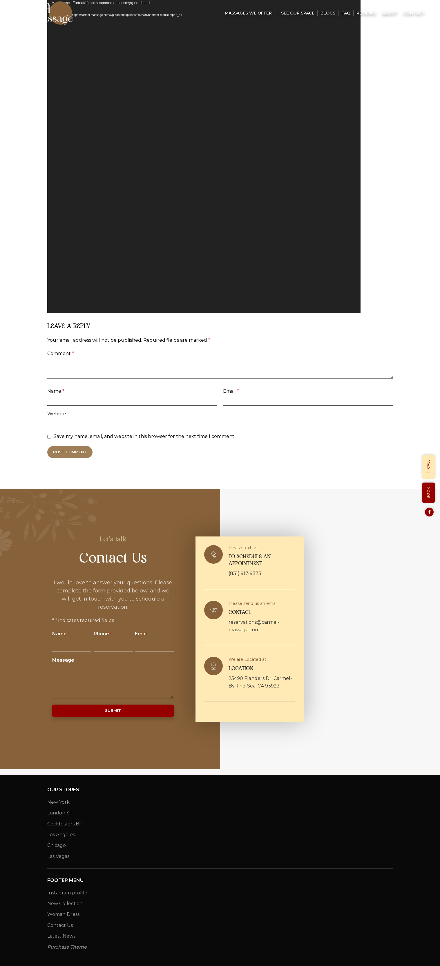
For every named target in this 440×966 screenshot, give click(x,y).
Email (231, 391)
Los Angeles (61, 834)
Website (56, 413)
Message (63, 660)
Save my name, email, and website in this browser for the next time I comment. (144, 436)
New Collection (65, 903)
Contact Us (60, 925)
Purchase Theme (67, 947)
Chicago (56, 845)
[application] (204, 156)
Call (428, 467)
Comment (60, 353)
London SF (59, 813)
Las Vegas (58, 856)
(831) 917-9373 (245, 573)
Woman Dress (63, 914)
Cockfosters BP (65, 824)
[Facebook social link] (429, 512)
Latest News (61, 936)
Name (55, 391)
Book (428, 493)
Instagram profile (67, 893)
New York (58, 802)
